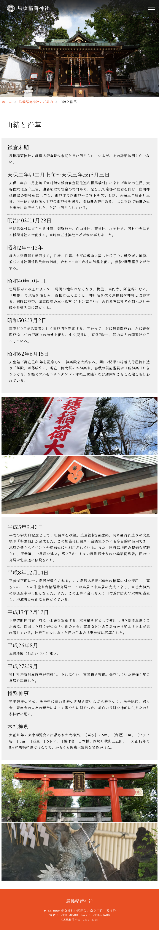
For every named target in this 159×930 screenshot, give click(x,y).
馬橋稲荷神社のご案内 (36, 101)
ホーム (7, 101)
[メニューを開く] (151, 8)
